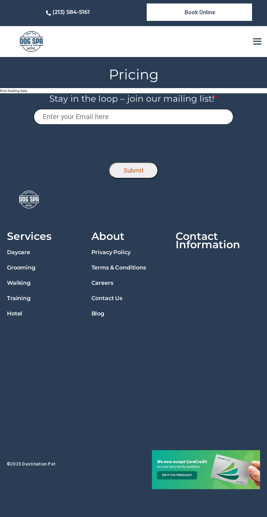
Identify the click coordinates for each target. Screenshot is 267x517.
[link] (199, 12)
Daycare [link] (18, 252)
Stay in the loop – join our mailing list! (133, 98)
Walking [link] (19, 283)
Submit (133, 170)
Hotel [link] (14, 313)
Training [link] (19, 298)
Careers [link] (102, 283)
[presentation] (134, 141)
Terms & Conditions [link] (118, 267)
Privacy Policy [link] (111, 252)
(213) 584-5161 (71, 12)
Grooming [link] (21, 267)
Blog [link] (97, 313)
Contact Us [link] (106, 298)
